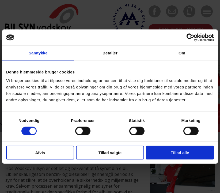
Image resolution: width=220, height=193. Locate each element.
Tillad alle (180, 152)
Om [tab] (182, 53)
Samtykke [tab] (38, 53)
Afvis (40, 152)
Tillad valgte (110, 152)
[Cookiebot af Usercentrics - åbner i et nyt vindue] (190, 38)
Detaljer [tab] (110, 53)
